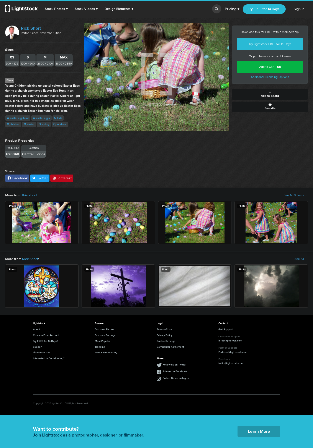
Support (37, 347)
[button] (56, 9)
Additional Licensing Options (270, 77)
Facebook (17, 178)
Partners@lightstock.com (232, 352)
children (13, 124)
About (36, 329)
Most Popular (102, 341)
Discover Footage (105, 335)
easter (29, 124)
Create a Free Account (46, 335)
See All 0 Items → (296, 195)
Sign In (299, 8)
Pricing (232, 9)
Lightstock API (41, 352)
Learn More (259, 431)
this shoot (29, 195)
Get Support (225, 329)
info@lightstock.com (230, 341)
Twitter (40, 178)
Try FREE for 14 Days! (264, 8)
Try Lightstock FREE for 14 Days (270, 44)
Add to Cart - (270, 67)
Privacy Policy (164, 335)
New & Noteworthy (106, 352)
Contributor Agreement (170, 347)
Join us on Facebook (175, 371)
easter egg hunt (18, 118)
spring (44, 124)
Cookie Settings (166, 341)
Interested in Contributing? (49, 358)
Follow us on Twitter (174, 365)
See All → (301, 259)
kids (58, 118)
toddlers (59, 124)
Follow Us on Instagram (176, 378)
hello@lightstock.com (230, 363)
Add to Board (270, 94)
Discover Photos (104, 329)
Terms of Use (164, 329)
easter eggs (41, 118)
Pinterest (62, 178)
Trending (100, 347)
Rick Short (31, 28)
